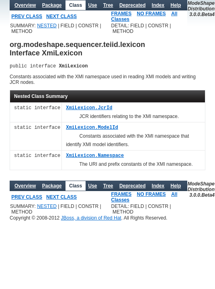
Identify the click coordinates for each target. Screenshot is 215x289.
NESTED (47, 25)
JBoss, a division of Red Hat (91, 219)
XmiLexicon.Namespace (95, 157)
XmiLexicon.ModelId (92, 129)
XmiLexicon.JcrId (89, 109)
